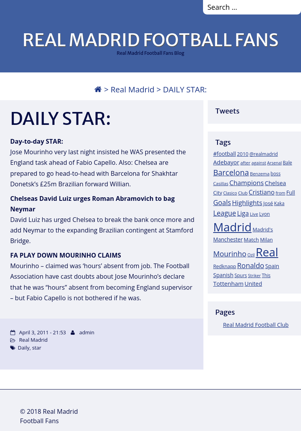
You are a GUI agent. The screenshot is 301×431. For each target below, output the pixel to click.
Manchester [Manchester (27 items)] (228, 239)
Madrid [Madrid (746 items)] (232, 227)
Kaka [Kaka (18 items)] (279, 203)
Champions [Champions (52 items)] (246, 182)
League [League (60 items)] (224, 213)
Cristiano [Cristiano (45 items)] (261, 192)
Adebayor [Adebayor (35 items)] (226, 162)
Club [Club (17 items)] (242, 193)
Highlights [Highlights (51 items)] (247, 202)
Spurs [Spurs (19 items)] (240, 275)
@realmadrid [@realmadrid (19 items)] (264, 154)
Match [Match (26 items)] (251, 239)
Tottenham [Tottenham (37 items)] (228, 283)
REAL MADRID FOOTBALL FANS (150, 40)
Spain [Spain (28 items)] (272, 266)
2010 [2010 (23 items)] (242, 153)
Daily (23, 347)
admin (86, 332)
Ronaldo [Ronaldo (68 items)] (250, 265)
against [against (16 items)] (258, 163)
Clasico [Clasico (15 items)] (230, 193)
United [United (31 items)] (253, 283)
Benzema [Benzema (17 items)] (260, 174)
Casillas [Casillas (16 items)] (220, 183)
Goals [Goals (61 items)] (222, 202)
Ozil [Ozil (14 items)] (251, 255)
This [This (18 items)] (266, 275)
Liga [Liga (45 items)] (243, 213)
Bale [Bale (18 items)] (287, 162)
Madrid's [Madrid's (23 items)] (262, 229)
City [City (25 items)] (217, 192)
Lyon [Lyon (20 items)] (264, 214)
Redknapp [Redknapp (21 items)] (224, 266)
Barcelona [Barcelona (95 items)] (231, 172)
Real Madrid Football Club (255, 324)
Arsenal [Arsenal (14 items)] (274, 163)
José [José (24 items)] (268, 203)
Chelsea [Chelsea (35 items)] (275, 183)
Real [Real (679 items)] (267, 252)
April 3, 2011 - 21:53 (42, 332)
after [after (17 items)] (245, 163)
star (36, 347)
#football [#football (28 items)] (224, 153)
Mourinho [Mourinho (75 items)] (230, 253)
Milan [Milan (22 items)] (266, 239)
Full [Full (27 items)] (290, 192)
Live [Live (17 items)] (254, 214)
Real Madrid (132, 89)
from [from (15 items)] (280, 193)
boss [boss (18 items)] (275, 173)
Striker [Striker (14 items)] (254, 275)
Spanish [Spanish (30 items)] (223, 275)
